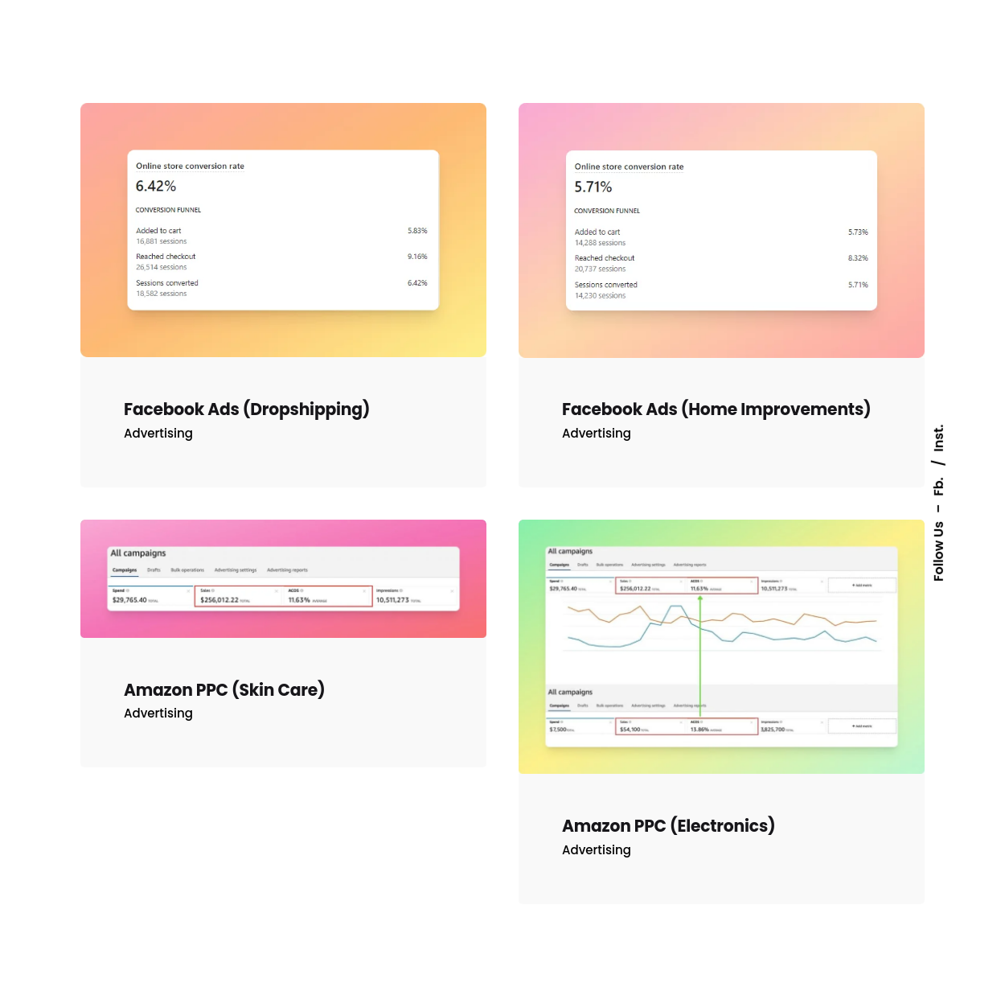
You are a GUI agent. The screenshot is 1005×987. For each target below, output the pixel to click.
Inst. (938, 437)
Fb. (938, 485)
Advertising (158, 433)
